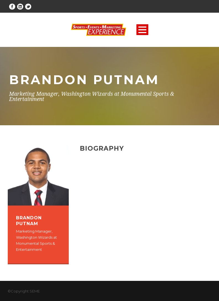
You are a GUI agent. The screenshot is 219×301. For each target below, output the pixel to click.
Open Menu (142, 29)
